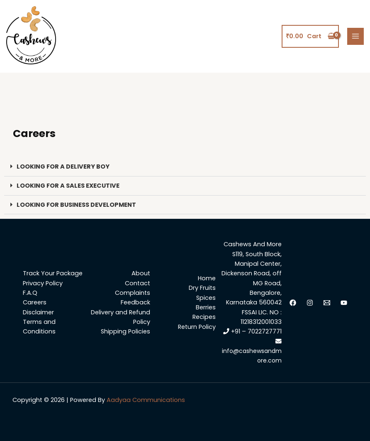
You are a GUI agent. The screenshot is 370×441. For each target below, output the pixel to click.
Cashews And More (253, 244)
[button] (185, 166)
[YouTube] (344, 302)
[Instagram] (310, 302)
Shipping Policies (125, 331)
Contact (137, 283)
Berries (206, 307)
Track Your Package (53, 273)
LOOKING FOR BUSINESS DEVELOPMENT (76, 205)
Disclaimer (38, 312)
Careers (34, 302)
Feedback (135, 302)
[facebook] (293, 302)
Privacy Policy (43, 283)
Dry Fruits (202, 288)
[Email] (327, 302)
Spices (206, 298)
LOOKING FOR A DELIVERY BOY (63, 166)
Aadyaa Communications (146, 400)
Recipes (204, 317)
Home (207, 278)
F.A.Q (30, 293)
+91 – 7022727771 (252, 331)
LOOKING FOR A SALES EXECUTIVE (68, 185)
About (140, 273)
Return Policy (197, 327)
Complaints (132, 293)
